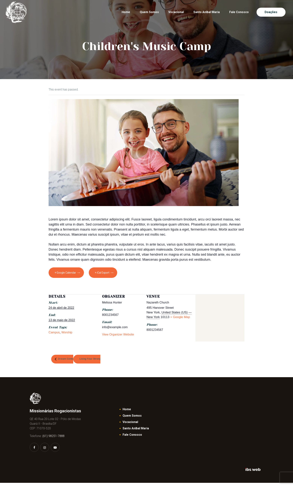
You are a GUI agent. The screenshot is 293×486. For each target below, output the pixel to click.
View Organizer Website (118, 334)
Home (127, 412)
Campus (54, 332)
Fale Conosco (132, 437)
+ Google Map (180, 317)
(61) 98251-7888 (53, 439)
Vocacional (130, 425)
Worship (66, 332)
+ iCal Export (108, 272)
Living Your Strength (112, 360)
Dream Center (76, 360)
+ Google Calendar (65, 272)
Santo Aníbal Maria (136, 431)
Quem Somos (132, 418)
